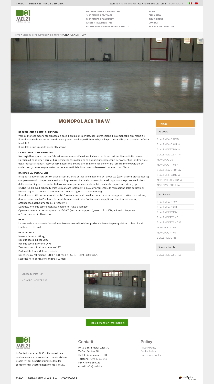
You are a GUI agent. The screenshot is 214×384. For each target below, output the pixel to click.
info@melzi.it (175, 3)
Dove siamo (156, 19)
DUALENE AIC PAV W (168, 139)
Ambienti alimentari (99, 22)
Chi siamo (155, 15)
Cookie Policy (148, 351)
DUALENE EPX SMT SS (169, 254)
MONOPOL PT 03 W (168, 164)
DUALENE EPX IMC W (168, 174)
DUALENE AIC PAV (167, 202)
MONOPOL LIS (165, 159)
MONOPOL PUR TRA (168, 185)
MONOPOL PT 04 (166, 232)
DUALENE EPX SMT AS (169, 222)
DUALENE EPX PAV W (168, 149)
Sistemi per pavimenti (100, 19)
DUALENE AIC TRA (167, 237)
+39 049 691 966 (127, 3)
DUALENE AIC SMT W (168, 144)
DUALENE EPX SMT (167, 217)
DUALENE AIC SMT (167, 207)
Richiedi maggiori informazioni (107, 322)
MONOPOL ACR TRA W (169, 180)
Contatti (154, 22)
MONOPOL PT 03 (166, 227)
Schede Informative (162, 26)
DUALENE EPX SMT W (169, 154)
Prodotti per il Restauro (103, 11)
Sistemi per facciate (99, 15)
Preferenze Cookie (151, 355)
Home (152, 11)
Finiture (54, 34)
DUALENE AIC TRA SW (169, 169)
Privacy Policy (148, 347)
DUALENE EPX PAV (167, 212)
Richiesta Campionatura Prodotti (108, 26)
